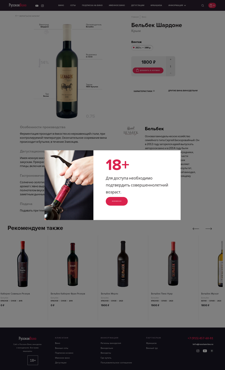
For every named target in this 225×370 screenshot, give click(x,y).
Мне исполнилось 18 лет (127, 201)
